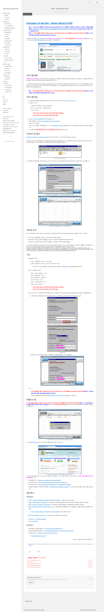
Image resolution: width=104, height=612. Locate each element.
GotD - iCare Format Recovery (33, 567)
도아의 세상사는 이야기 (8, 116)
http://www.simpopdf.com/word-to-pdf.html (49, 121)
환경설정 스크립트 (10, 28)
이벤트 (7, 79)
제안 (6, 19)
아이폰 (5, 83)
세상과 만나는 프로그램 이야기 (10, 130)
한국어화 (7, 43)
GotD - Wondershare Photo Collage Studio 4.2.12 (41, 506)
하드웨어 (6, 47)
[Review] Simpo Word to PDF (38, 536)
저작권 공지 (5, 112)
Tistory (86, 610)
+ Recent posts (28, 601)
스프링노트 (79, 539)
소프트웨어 (7, 30)
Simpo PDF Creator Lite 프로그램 (41, 40)
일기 (5, 81)
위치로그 (5, 102)
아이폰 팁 (8, 89)
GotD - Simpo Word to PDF (60, 8)
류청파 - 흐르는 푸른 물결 (8, 120)
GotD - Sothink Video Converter (33, 563)
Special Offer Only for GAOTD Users (57, 395)
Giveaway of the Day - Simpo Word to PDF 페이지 (39, 137)
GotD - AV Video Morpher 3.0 (33, 560)
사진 (6, 53)
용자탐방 (7, 77)
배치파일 (8, 23)
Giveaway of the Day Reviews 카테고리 (48, 533)
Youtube (39, 610)
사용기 (7, 51)
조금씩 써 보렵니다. (7, 108)
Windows (8, 32)
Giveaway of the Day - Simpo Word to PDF (49, 23)
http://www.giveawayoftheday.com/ (54, 528)
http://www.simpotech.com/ (67, 530)
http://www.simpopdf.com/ (51, 530)
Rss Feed (26, 610)
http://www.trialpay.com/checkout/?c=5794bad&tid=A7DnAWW (55, 484)
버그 (7, 17)
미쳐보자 (6, 75)
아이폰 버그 (8, 91)
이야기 (5, 56)
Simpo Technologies (38, 119)
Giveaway (8, 41)
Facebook (35, 610)
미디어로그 (5, 100)
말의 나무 (6, 64)
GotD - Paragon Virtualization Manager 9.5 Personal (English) (44, 500)
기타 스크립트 (9, 26)
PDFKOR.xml (65, 266)
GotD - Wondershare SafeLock (33, 565)
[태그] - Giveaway (33, 521)
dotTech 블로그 (34, 442)
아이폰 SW (8, 85)
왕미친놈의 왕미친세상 (10, 8)
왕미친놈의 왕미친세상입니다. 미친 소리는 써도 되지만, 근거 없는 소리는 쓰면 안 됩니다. (47, 579)
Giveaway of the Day (58, 125)
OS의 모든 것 (6, 118)
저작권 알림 (5, 110)
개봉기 (7, 49)
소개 (7, 34)
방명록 (4, 104)
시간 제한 (73, 125)
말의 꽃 (7, 68)
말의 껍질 (8, 72)
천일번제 (8, 66)
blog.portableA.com (7, 128)
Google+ (42, 610)
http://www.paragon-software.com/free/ (59, 486)
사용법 (7, 38)
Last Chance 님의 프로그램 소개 (10, 126)
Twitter (31, 610)
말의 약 (7, 70)
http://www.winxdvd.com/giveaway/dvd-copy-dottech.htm (52, 482)
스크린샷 (7, 45)
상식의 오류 (8, 58)
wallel (94, 610)
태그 (4, 98)
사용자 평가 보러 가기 (69, 100)
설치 (6, 36)
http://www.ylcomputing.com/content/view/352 (49, 480)
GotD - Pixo (29, 562)
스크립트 (6, 21)
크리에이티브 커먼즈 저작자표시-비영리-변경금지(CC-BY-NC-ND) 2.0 (50, 29)
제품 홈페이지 (31, 544)
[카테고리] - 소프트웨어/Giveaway (37, 519)
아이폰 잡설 (8, 87)
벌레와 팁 (6, 13)
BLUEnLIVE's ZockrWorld (8, 132)
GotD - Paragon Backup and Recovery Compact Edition (45, 511)
